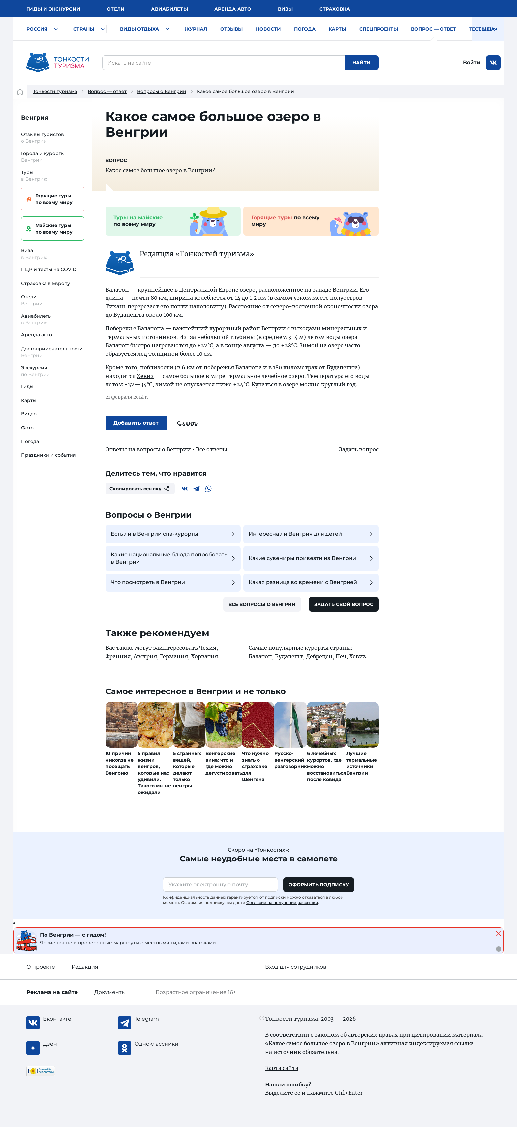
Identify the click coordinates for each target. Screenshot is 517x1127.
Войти (471, 62)
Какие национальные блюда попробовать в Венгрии (174, 558)
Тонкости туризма (55, 91)
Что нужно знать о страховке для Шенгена (255, 766)
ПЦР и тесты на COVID (48, 269)
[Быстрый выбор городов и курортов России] (56, 29)
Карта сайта (281, 1068)
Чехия (207, 647)
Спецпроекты (378, 29)
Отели (116, 9)
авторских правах (373, 1034)
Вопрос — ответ (433, 29)
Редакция (85, 967)
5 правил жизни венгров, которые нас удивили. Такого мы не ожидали (154, 772)
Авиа (169, 9)
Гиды (27, 386)
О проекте (40, 967)
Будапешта (128, 314)
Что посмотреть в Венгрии (174, 583)
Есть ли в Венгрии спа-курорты (174, 534)
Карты (337, 29)
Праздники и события (48, 455)
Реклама (52, 992)
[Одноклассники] (161, 1044)
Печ (341, 656)
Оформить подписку (319, 885)
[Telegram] (196, 488)
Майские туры (52, 228)
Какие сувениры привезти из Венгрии (312, 558)
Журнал (196, 29)
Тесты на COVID (490, 29)
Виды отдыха (139, 29)
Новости (268, 29)
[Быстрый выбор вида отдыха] (167, 29)
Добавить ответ (136, 423)
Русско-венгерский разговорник (290, 759)
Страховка (334, 9)
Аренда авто (233, 9)
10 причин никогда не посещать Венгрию (120, 763)
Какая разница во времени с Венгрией (312, 583)
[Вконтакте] (185, 488)
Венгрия (34, 117)
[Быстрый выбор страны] (103, 29)
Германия (174, 656)
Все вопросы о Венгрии (262, 604)
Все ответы (211, 449)
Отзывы (231, 29)
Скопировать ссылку (140, 489)
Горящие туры (52, 199)
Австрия (145, 656)
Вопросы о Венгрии (161, 91)
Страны (83, 29)
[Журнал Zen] (69, 1044)
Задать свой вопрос (343, 604)
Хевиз (145, 376)
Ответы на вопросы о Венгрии (148, 449)
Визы (285, 9)
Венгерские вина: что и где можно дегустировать (223, 763)
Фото (27, 428)
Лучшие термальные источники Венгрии (361, 763)
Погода (305, 29)
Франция (118, 656)
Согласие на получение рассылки (282, 902)
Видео (29, 414)
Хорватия (204, 656)
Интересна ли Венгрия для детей (312, 534)
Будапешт (289, 656)
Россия (36, 29)
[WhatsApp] (208, 488)
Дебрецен (319, 656)
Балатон (117, 289)
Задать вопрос (359, 449)
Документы (110, 992)
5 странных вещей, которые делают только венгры (187, 769)
